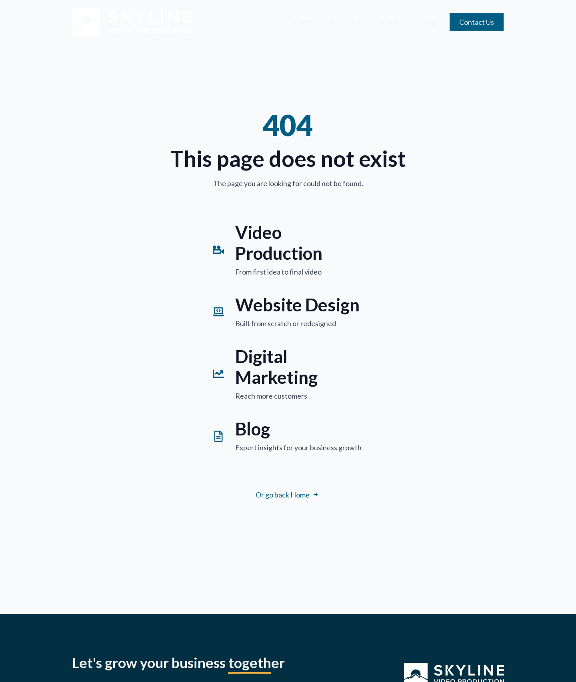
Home (302, 22)
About (388, 22)
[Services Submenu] (362, 22)
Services (341, 22)
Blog (428, 22)
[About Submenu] (405, 22)
